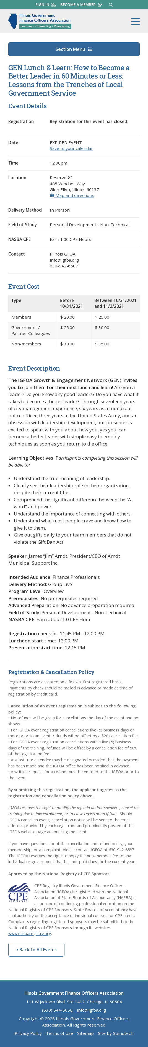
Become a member (81, 4)
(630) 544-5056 (57, 1010)
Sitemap (85, 1033)
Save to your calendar (71, 148)
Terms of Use (59, 1033)
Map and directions (72, 195)
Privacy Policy (28, 1033)
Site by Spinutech (115, 1033)
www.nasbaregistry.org (29, 933)
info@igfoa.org (91, 1010)
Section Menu (74, 49)
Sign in (45, 4)
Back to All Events (37, 950)
